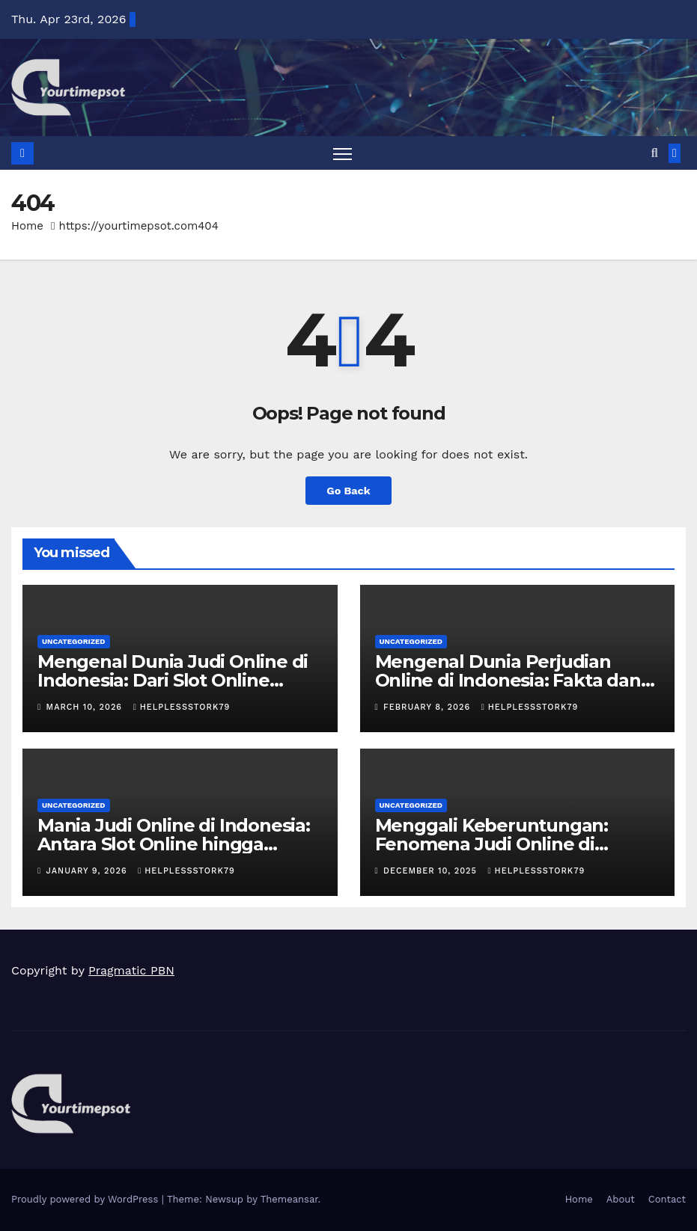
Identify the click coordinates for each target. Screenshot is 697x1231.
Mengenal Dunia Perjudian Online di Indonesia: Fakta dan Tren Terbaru (508, 680)
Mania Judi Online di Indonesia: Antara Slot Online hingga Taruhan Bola (173, 844)
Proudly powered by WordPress (86, 1199)
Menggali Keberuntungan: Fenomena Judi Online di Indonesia (491, 844)
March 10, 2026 (86, 707)
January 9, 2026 (88, 871)
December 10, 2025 (431, 871)
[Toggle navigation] (342, 153)
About (620, 1199)
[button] (654, 153)
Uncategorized (74, 641)
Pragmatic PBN (131, 970)
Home (27, 226)
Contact (667, 1199)
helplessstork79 (182, 707)
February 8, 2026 (428, 707)
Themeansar (289, 1199)
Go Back (348, 491)
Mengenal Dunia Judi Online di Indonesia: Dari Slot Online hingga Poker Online (172, 680)
